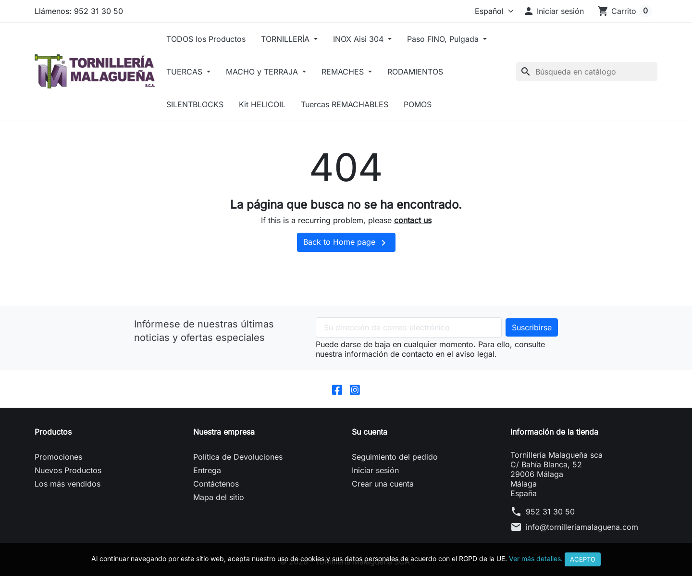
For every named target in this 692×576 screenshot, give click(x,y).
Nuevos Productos (68, 470)
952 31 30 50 (550, 511)
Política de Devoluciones (238, 457)
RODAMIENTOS (415, 71)
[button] (553, 11)
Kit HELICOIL (262, 104)
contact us (413, 220)
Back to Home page (346, 243)
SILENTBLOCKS (194, 104)
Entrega (207, 470)
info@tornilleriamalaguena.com (582, 527)
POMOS (418, 104)
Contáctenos (216, 483)
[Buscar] (586, 71)
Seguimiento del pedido (395, 457)
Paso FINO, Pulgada (444, 39)
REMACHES (343, 71)
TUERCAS (185, 71)
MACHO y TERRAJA (263, 71)
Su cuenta (369, 432)
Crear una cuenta (383, 483)
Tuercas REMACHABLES (344, 104)
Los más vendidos (67, 483)
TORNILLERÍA (286, 39)
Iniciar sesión (375, 470)
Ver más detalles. (536, 558)
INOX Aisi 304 (359, 39)
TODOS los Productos (206, 39)
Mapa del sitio (218, 497)
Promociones (58, 457)
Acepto (582, 559)
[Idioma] (492, 11)
